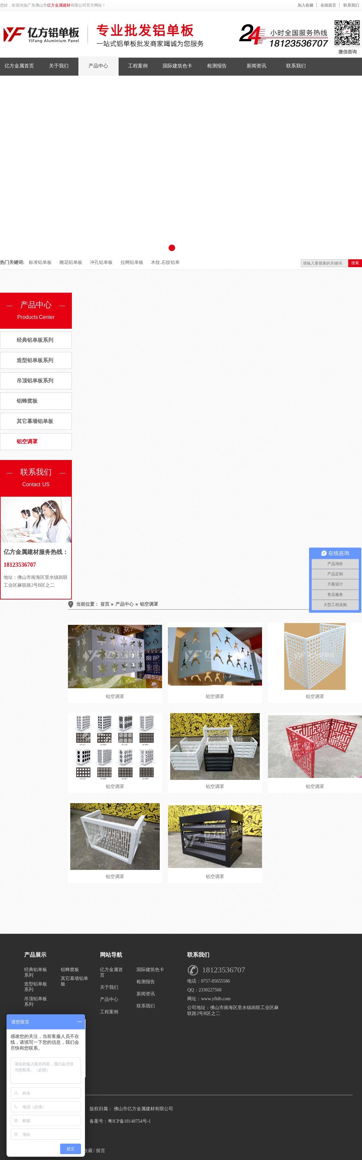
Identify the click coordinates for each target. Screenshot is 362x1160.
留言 (100, 1150)
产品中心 (124, 604)
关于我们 (109, 987)
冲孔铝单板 (101, 262)
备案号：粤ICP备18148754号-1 (120, 1121)
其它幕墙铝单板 (35, 421)
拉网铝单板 (132, 262)
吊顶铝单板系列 (35, 380)
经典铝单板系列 (35, 340)
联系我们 (351, 5)
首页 (104, 604)
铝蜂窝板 (27, 401)
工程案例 (109, 1011)
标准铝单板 (40, 262)
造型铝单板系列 (35, 360)
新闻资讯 (146, 993)
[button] (172, 248)
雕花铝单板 (70, 262)
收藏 (87, 1150)
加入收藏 (305, 5)
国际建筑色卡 (150, 969)
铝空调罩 (27, 441)
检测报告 (146, 981)
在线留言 (328, 5)
